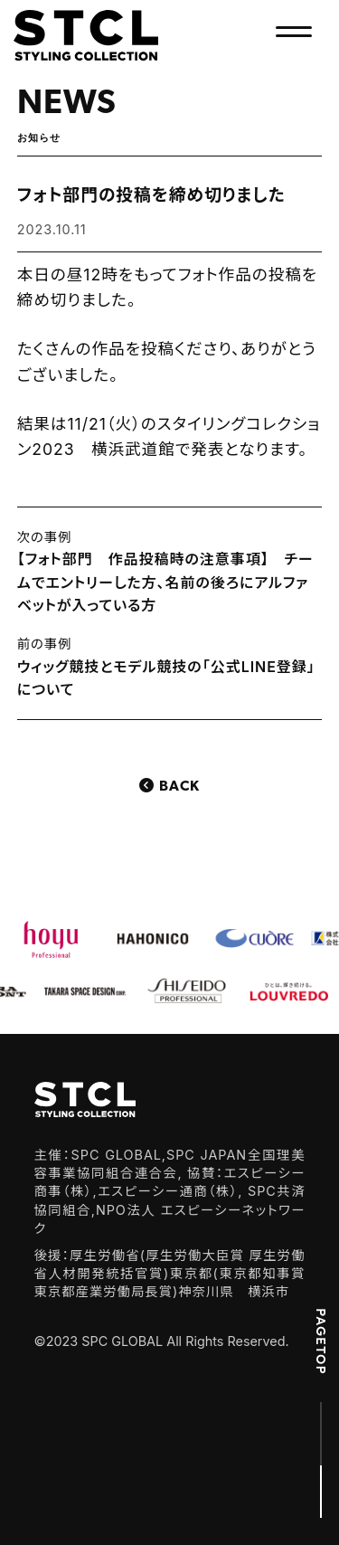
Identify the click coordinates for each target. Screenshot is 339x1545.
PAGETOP (321, 1341)
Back (179, 787)
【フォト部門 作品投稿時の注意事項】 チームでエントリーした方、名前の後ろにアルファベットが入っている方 (165, 582)
